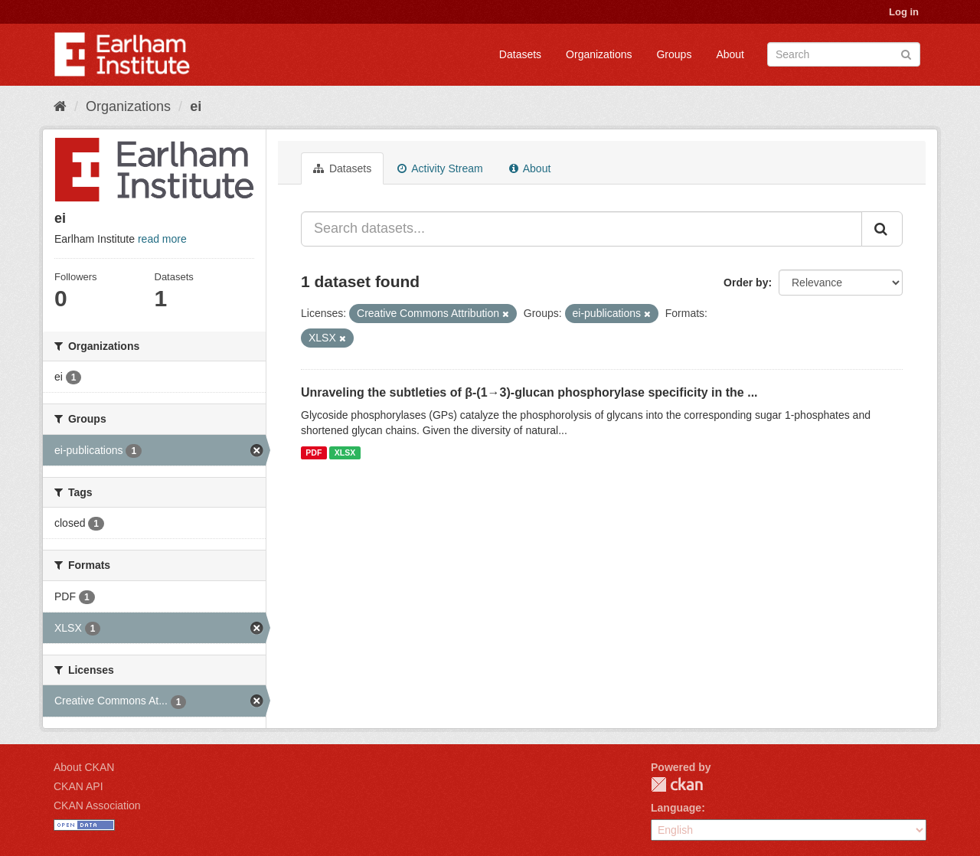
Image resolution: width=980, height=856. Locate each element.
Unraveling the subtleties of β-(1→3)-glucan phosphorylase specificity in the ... (529, 392)
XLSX (345, 452)
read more (162, 239)
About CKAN (84, 767)
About (730, 54)
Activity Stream (439, 168)
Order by (746, 282)
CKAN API (78, 786)
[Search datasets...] (581, 229)
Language (676, 808)
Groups (673, 54)
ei (195, 106)
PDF (313, 452)
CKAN (677, 784)
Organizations (599, 54)
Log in (904, 12)
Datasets (520, 54)
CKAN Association (97, 805)
